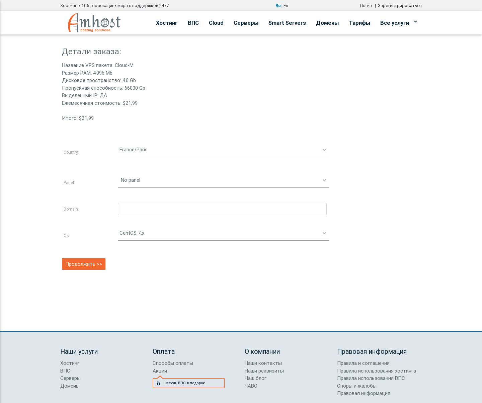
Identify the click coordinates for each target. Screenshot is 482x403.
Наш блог (255, 378)
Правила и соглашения (363, 363)
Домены (327, 22)
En (286, 5)
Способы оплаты (173, 363)
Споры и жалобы (357, 386)
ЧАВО (251, 386)
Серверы (246, 22)
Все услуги (398, 21)
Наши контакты (263, 363)
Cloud (216, 22)
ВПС (193, 22)
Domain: (71, 209)
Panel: (69, 182)
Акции (160, 371)
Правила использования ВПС (371, 378)
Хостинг (167, 22)
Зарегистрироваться (400, 5)
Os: (67, 235)
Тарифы (359, 22)
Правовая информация (363, 393)
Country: (71, 152)
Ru (277, 5)
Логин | (369, 5)
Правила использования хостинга (376, 371)
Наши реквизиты (264, 371)
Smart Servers (287, 22)
